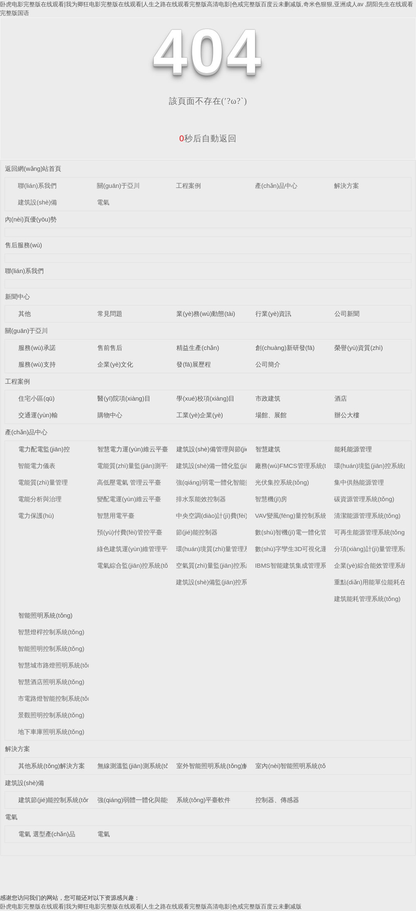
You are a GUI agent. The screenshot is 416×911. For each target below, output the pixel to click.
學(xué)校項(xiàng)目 (205, 398)
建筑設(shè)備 (37, 202)
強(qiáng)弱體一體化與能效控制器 (144, 799)
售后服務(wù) (23, 245)
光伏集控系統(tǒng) (282, 482)
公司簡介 (267, 364)
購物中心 (109, 415)
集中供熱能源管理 (359, 482)
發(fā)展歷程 (193, 364)
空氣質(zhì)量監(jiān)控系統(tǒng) (222, 565)
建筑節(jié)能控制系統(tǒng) (56, 799)
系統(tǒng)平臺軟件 (203, 799)
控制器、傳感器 (277, 799)
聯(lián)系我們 (37, 185)
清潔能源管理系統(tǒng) (367, 515)
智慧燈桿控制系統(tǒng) (51, 631)
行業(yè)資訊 (273, 313)
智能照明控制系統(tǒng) (51, 648)
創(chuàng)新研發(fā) (284, 347)
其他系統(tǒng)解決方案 (51, 765)
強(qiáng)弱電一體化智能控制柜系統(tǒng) (234, 482)
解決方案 (346, 185)
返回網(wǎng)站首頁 (33, 168)
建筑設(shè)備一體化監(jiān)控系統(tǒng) (232, 465)
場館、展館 (271, 415)
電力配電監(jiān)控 (43, 449)
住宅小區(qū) (36, 398)
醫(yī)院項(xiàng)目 (124, 398)
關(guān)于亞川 (118, 185)
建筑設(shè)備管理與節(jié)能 (216, 449)
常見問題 (109, 313)
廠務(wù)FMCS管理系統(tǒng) (297, 465)
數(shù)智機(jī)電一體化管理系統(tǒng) (308, 532)
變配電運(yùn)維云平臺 (129, 498)
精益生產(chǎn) (197, 347)
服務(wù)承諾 (36, 347)
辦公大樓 (346, 415)
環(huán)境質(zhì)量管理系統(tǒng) (224, 548)
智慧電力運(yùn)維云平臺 (132, 449)
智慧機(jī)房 (271, 498)
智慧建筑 (267, 449)
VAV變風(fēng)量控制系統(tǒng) (299, 515)
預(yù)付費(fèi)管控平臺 (129, 532)
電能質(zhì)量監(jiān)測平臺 (135, 465)
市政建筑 (267, 398)
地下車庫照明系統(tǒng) (51, 731)
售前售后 (109, 347)
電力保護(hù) (36, 515)
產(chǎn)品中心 (276, 185)
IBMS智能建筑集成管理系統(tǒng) (302, 565)
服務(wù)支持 (36, 364)
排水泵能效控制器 (201, 498)
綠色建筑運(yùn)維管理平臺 (135, 548)
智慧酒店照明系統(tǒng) (51, 681)
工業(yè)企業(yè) (199, 415)
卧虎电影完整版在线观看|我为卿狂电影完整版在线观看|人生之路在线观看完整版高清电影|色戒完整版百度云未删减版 (151, 906)
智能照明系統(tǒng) (45, 615)
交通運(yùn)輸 (37, 415)
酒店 (340, 398)
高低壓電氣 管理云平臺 (129, 482)
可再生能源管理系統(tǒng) (370, 532)
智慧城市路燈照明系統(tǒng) (57, 665)
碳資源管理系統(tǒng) (364, 498)
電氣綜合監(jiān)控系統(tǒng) (137, 565)
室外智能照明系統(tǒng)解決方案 (222, 765)
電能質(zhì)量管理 (43, 482)
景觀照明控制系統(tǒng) (51, 715)
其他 (24, 313)
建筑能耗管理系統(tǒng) (367, 598)
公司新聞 (346, 313)
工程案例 (188, 185)
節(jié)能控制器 (197, 532)
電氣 (103, 202)
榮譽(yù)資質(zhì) (358, 347)
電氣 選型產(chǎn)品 (46, 833)
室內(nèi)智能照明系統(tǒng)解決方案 (307, 765)
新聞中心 (17, 296)
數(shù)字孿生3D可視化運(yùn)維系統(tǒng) (315, 548)
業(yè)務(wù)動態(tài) (205, 313)
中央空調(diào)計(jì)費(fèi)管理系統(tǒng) (232, 515)
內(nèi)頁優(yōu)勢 (31, 219)
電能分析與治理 (40, 498)
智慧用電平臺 (115, 515)
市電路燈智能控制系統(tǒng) (57, 698)
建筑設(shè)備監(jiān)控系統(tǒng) (223, 582)
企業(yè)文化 (115, 364)
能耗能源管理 (353, 449)
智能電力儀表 (36, 465)
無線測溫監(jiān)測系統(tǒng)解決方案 (150, 765)
